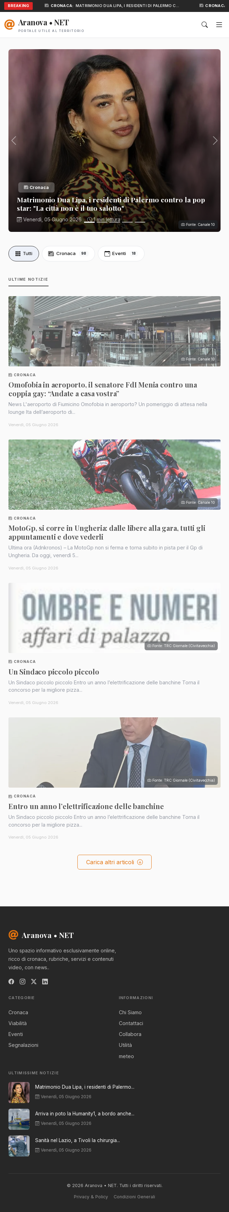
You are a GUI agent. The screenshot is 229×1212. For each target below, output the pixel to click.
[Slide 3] (114, 222)
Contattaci (131, 1023)
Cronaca (68, 253)
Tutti (23, 253)
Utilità (125, 1045)
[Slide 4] (127, 222)
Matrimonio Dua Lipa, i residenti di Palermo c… (128, 5)
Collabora (130, 1034)
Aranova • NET (41, 935)
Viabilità (17, 1023)
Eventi (121, 253)
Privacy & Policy (91, 1196)
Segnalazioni (23, 1045)
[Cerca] (205, 25)
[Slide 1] (89, 222)
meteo (126, 1056)
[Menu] (219, 25)
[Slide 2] (102, 222)
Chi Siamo (130, 1012)
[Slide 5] (140, 222)
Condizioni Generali (134, 1196)
